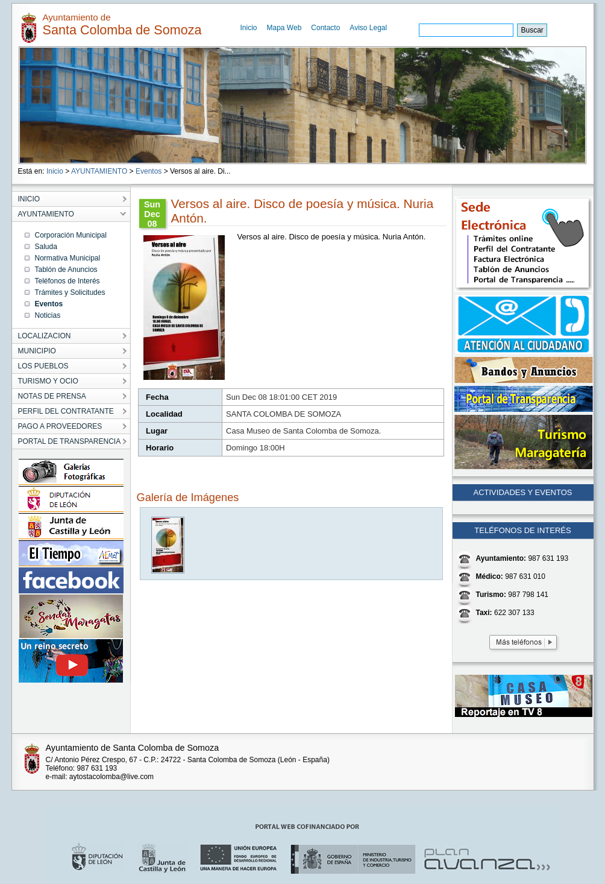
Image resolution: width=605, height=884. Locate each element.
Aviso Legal (368, 28)
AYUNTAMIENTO (99, 171)
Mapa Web (284, 28)
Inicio (248, 28)
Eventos (148, 171)
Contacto (325, 28)
